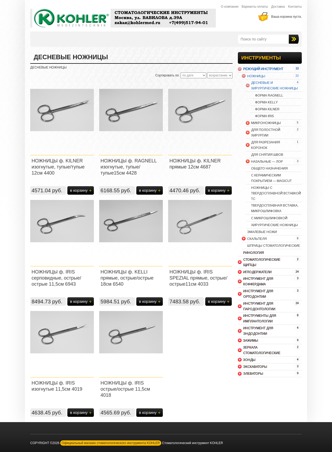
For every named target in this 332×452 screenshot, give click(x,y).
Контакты (295, 6)
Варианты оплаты (255, 6)
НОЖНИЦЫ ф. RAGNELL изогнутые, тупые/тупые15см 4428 (129, 167)
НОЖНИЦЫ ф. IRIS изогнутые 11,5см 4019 (57, 386)
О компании (229, 6)
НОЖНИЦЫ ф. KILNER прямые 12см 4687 (195, 164)
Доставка (278, 6)
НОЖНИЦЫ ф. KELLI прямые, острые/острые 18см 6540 (127, 278)
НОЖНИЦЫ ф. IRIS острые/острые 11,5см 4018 (125, 389)
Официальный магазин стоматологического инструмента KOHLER (111, 443)
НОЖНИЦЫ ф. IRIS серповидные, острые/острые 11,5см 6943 (56, 278)
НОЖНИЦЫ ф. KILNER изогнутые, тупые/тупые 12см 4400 (58, 167)
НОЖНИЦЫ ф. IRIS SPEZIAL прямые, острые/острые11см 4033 (198, 278)
